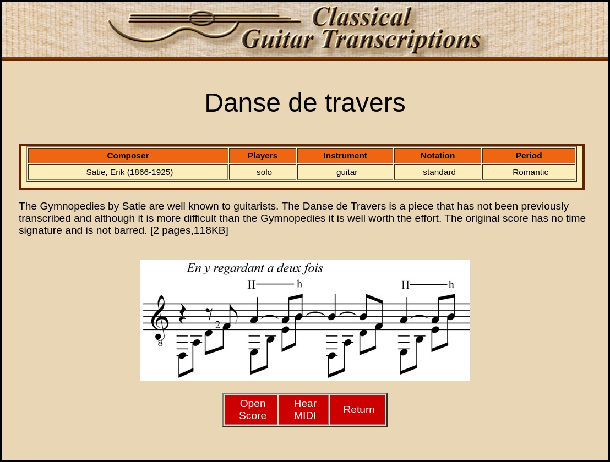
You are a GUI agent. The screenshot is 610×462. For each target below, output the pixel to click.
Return (359, 409)
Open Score (252, 409)
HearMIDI (305, 409)
